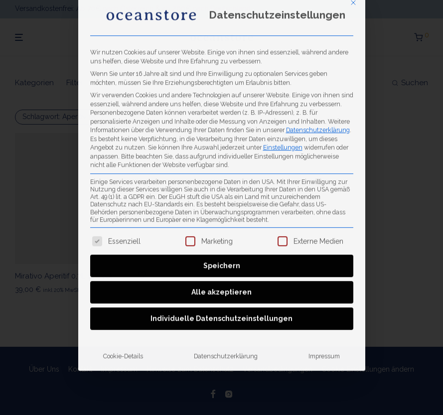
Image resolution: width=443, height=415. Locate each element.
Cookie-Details (123, 234)
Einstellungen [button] (282, 24)
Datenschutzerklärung (318, 7)
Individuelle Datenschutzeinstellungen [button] (221, 196)
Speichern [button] (221, 143)
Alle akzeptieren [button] (221, 170)
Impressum (324, 234)
